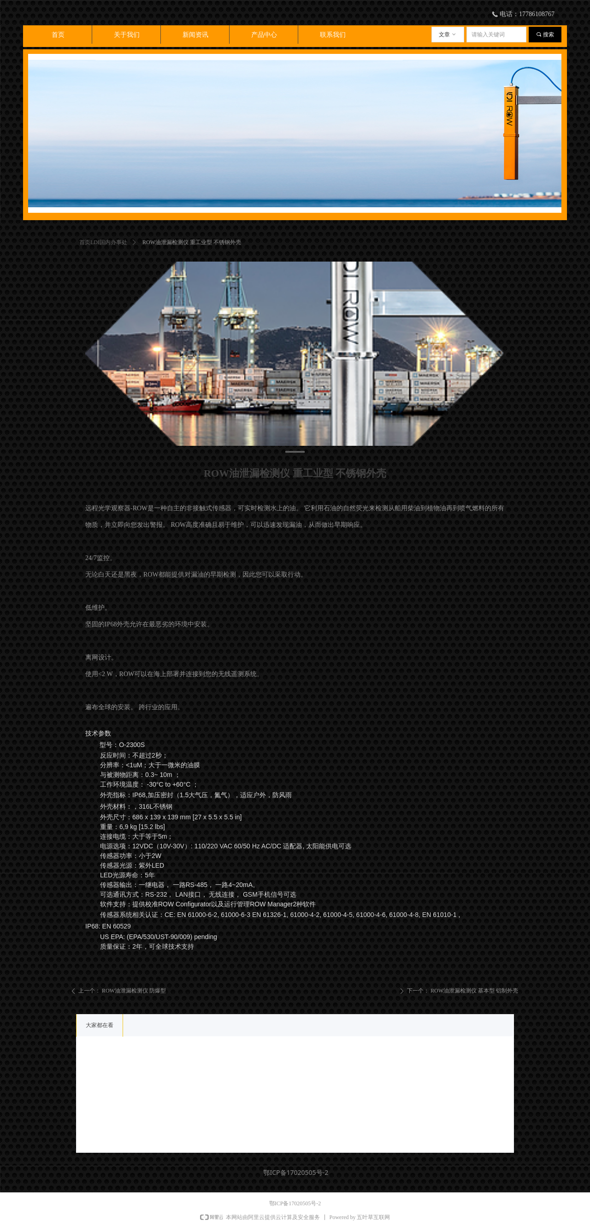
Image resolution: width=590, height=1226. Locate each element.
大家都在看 (99, 1025)
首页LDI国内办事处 (103, 242)
